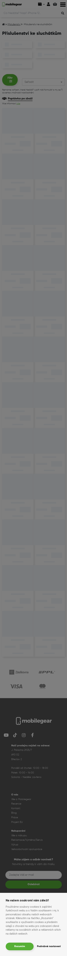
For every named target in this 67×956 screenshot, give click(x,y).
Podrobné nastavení (49, 946)
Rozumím (19, 946)
